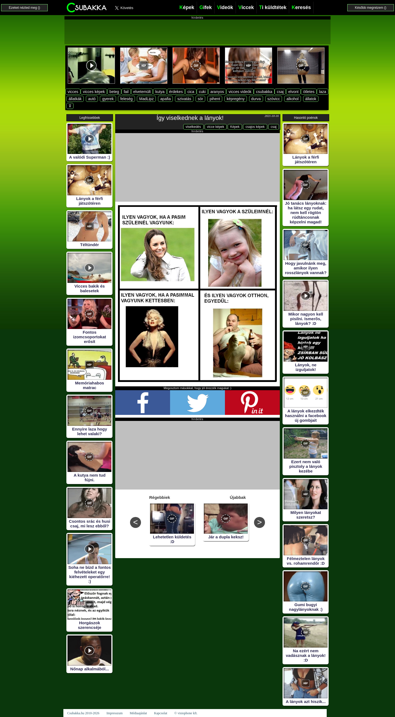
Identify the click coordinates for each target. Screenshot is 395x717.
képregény (235, 99)
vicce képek (215, 127)
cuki (202, 91)
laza (322, 91)
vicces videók (239, 91)
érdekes (176, 91)
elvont (293, 91)
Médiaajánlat (138, 713)
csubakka (264, 91)
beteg (114, 91)
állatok (310, 99)
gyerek (108, 99)
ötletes (308, 91)
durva (256, 99)
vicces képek (94, 91)
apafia (165, 99)
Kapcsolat (160, 713)
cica (190, 91)
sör (200, 99)
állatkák (75, 99)
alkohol (292, 99)
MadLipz (146, 99)
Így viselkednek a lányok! (190, 117)
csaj (280, 91)
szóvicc (273, 99)
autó (91, 99)
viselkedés (193, 127)
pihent (215, 99)
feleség (126, 99)
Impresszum (114, 713)
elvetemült (142, 91)
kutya (159, 91)
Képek (234, 127)
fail (126, 91)
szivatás (184, 99)
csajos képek (255, 127)
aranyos (217, 91)
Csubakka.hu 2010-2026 (83, 713)
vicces (72, 91)
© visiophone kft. (186, 713)
